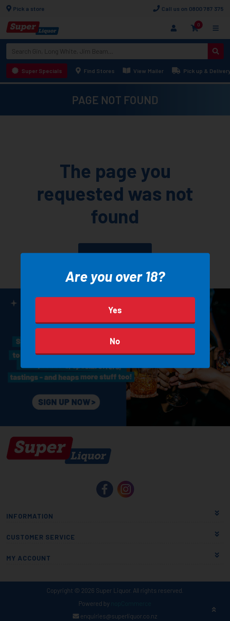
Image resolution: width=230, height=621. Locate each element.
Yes (115, 310)
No (115, 341)
